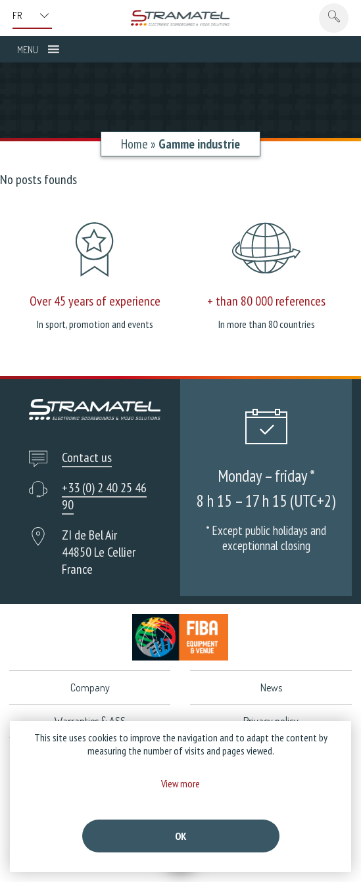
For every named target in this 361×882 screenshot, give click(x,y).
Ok (181, 836)
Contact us (87, 457)
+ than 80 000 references (266, 301)
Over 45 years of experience (95, 301)
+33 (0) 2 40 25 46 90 (104, 496)
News (271, 687)
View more (180, 783)
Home (134, 143)
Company (90, 687)
